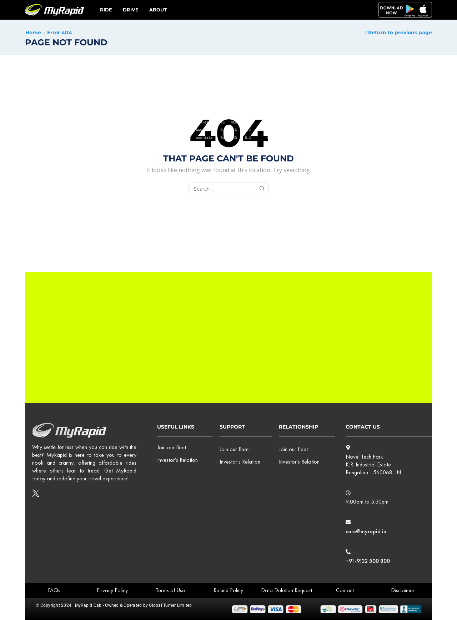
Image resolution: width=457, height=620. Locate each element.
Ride (106, 9)
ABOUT (158, 9)
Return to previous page (400, 32)
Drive (131, 9)
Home (33, 32)
